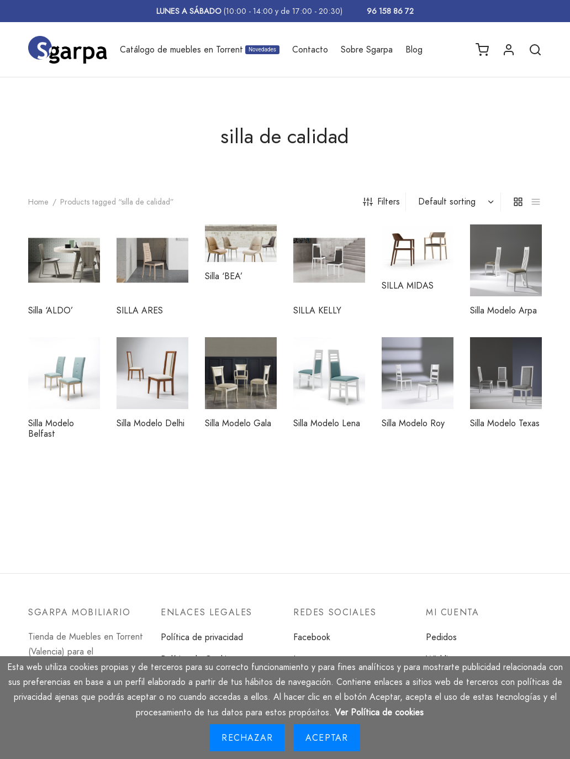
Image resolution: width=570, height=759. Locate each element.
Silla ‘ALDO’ (50, 310)
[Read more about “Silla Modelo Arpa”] (529, 238)
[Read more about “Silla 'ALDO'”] (87, 238)
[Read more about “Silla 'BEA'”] (263, 236)
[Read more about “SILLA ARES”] (175, 238)
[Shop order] (454, 201)
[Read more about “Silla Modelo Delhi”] (175, 350)
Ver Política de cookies (379, 712)
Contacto (310, 49)
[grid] (518, 201)
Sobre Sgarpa (367, 49)
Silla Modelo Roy (413, 423)
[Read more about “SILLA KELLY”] (352, 238)
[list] (536, 201)
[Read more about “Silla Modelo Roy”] (440, 350)
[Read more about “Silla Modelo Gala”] (263, 350)
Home (38, 201)
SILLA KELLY (317, 310)
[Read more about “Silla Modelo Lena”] (352, 350)
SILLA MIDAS (408, 285)
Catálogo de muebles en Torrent (199, 49)
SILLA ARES (140, 310)
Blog (414, 49)
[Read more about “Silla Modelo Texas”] (529, 350)
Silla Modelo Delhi (150, 423)
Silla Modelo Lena (326, 423)
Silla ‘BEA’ (223, 276)
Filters (381, 201)
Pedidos (441, 637)
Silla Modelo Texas (505, 423)
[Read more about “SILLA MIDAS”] (440, 237)
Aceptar (326, 737)
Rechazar (247, 737)
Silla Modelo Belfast (51, 428)
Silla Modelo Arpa (503, 310)
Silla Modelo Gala (238, 423)
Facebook (311, 637)
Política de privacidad (202, 637)
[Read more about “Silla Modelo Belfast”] (87, 350)
